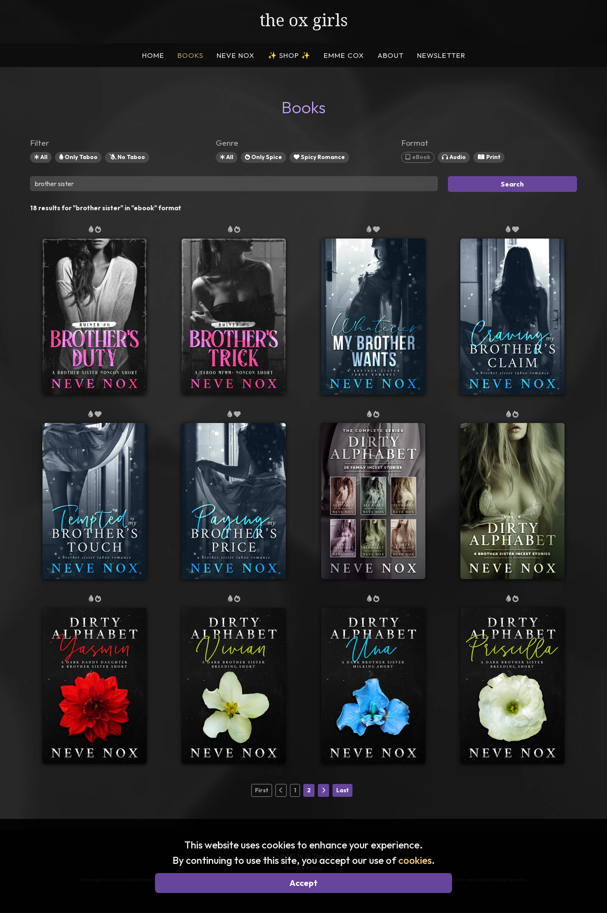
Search (512, 184)
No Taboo (127, 157)
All (40, 157)
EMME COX (344, 55)
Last (342, 790)
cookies (415, 860)
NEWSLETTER (441, 55)
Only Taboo (78, 157)
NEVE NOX (236, 55)
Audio (454, 157)
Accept (303, 883)
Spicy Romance (319, 157)
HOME (153, 55)
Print (489, 157)
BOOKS (190, 55)
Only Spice (263, 157)
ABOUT (390, 55)
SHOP (289, 55)
